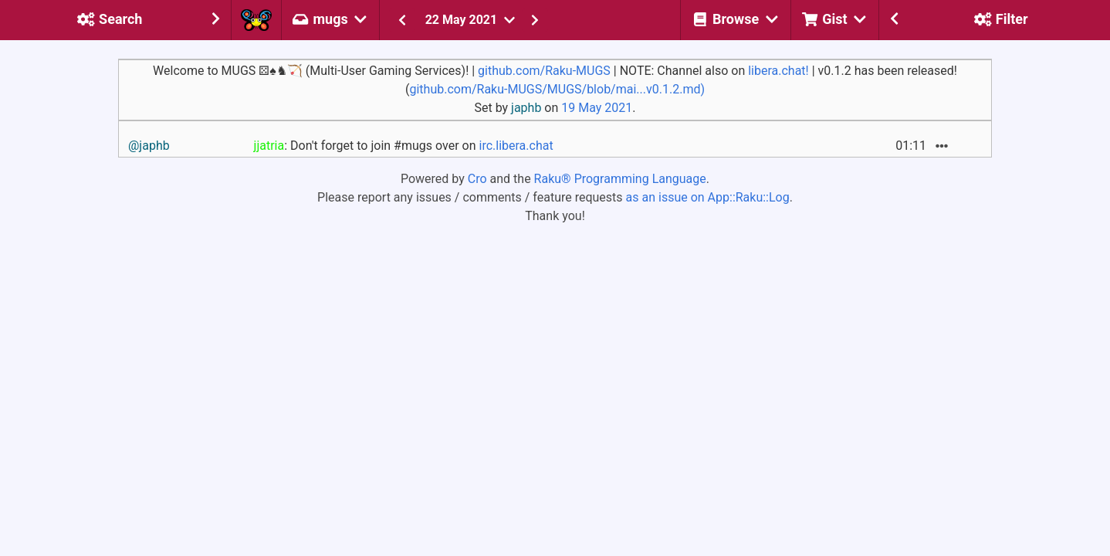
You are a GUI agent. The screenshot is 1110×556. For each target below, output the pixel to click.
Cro (477, 178)
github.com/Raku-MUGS (544, 70)
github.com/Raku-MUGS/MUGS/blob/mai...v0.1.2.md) (557, 89)
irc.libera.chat (516, 145)
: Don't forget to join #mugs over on (403, 145)
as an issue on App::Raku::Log (708, 197)
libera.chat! (778, 70)
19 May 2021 (596, 107)
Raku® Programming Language (620, 178)
